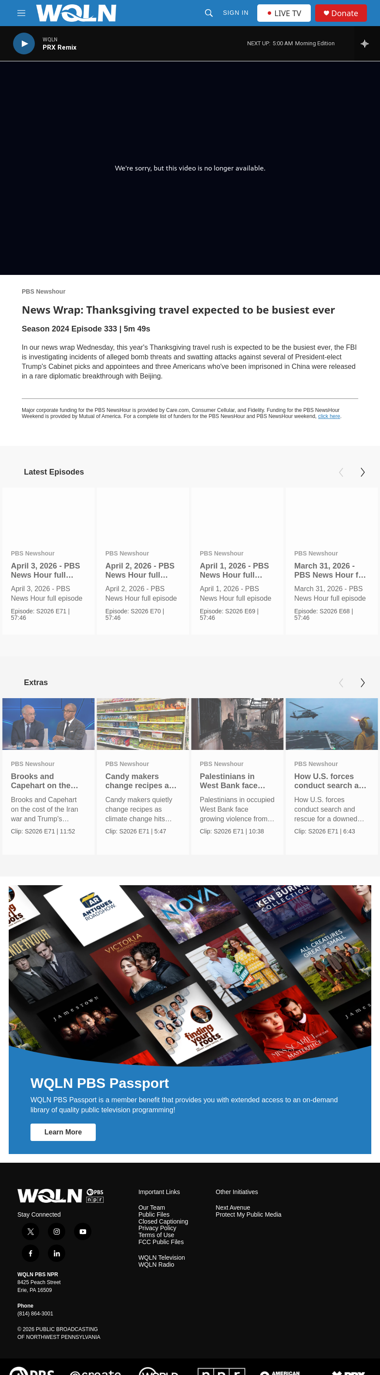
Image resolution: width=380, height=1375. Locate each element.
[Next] (362, 472)
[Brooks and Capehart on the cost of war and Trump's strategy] (48, 715)
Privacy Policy (157, 1210)
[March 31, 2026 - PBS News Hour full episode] (332, 513)
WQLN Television (161, 1239)
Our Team (151, 1189)
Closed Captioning (163, 1203)
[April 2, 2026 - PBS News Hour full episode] (143, 513)
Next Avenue (233, 1189)
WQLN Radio (156, 1246)
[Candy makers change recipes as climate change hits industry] (143, 715)
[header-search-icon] (209, 13)
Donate (344, 13)
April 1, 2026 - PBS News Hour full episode (234, 575)
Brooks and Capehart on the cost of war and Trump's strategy (42, 781)
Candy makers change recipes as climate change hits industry (141, 781)
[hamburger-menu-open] (21, 13)
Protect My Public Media (249, 1196)
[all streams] (367, 43)
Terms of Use (156, 1217)
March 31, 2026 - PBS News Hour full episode (330, 575)
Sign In (236, 12)
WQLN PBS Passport (99, 1064)
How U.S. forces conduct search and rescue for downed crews (331, 781)
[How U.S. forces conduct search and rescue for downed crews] (332, 715)
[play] (24, 44)
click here (329, 416)
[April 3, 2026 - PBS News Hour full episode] (48, 513)
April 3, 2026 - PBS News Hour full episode (45, 575)
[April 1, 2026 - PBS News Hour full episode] (237, 513)
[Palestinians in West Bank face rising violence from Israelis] (237, 715)
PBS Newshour (43, 291)
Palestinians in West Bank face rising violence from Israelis (237, 781)
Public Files (154, 1196)
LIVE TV (284, 13)
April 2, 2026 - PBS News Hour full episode (140, 575)
